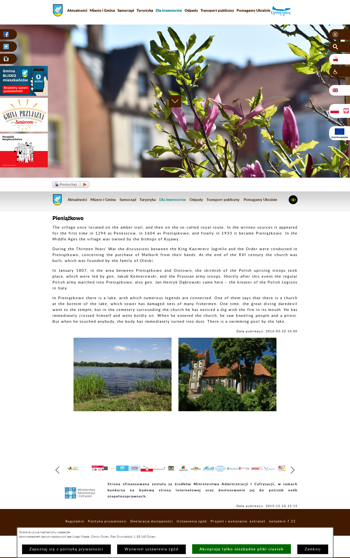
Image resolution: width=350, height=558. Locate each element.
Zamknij (313, 549)
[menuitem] (168, 10)
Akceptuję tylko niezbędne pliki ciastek (242, 549)
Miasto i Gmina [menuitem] (102, 10)
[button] (340, 34)
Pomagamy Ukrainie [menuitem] (253, 10)
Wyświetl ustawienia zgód (151, 549)
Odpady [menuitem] (191, 10)
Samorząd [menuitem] (125, 10)
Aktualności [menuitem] (77, 10)
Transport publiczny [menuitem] (217, 10)
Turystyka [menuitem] (145, 10)
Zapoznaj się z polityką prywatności (66, 549)
